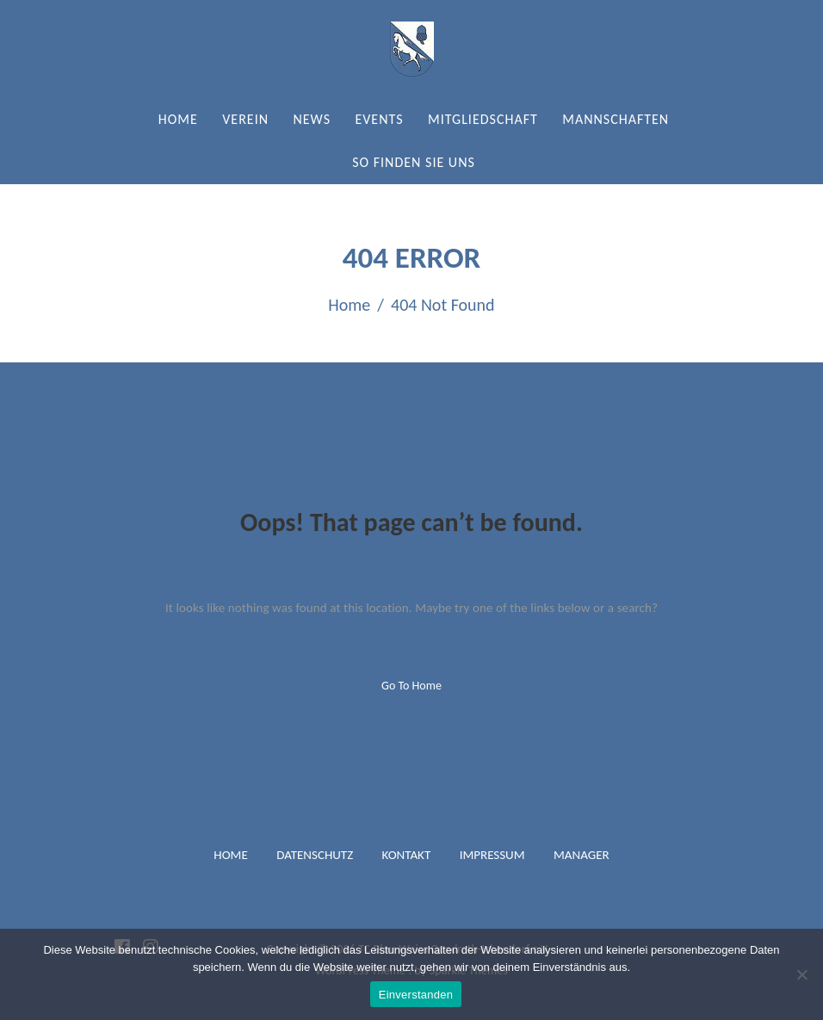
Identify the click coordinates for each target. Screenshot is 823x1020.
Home (178, 119)
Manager (582, 854)
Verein (245, 119)
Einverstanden (416, 994)
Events (379, 119)
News (312, 119)
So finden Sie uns (413, 162)
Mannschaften (615, 119)
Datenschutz (314, 854)
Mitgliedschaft (483, 119)
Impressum (492, 854)
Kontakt (406, 854)
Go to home (411, 685)
